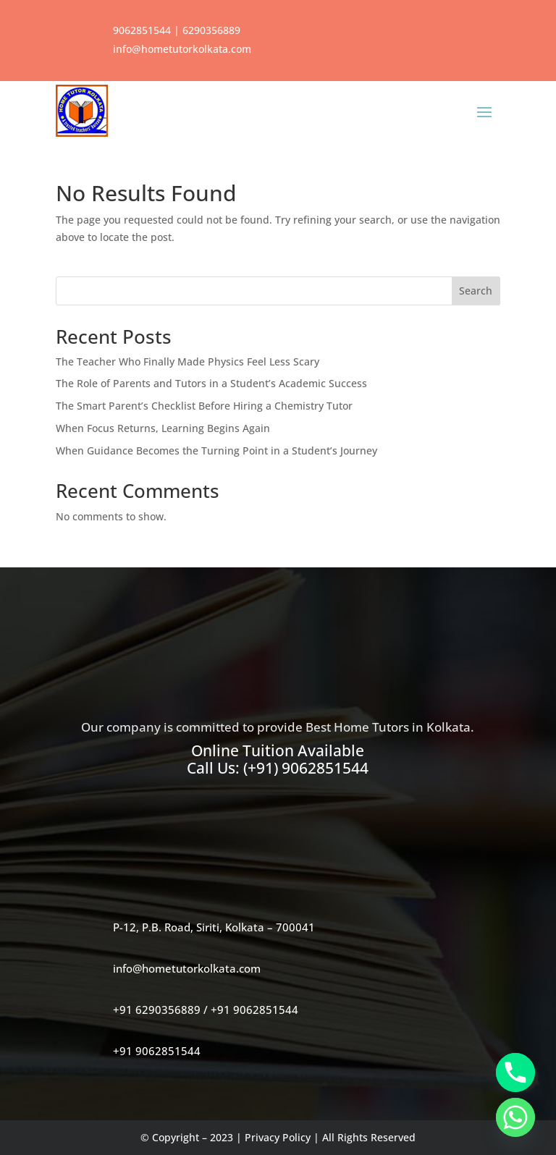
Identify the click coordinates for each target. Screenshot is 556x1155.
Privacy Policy (278, 1137)
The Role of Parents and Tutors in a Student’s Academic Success (211, 383)
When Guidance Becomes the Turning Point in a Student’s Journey (216, 450)
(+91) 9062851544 (305, 768)
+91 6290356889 (157, 1009)
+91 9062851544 (254, 1009)
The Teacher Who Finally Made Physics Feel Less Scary (187, 361)
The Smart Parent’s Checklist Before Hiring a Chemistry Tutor (204, 405)
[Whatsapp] (515, 1117)
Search (475, 290)
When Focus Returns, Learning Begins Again (163, 428)
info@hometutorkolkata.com (182, 49)
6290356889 (211, 30)
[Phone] (515, 1072)
